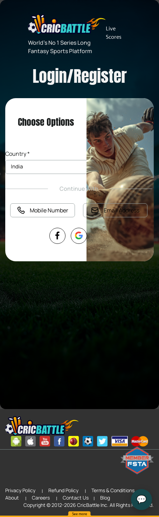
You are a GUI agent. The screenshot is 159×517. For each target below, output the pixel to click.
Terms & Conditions (112, 490)
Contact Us (76, 497)
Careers (41, 497)
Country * (17, 154)
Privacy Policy (20, 490)
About (12, 497)
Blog (105, 497)
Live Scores (114, 32)
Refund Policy (63, 490)
